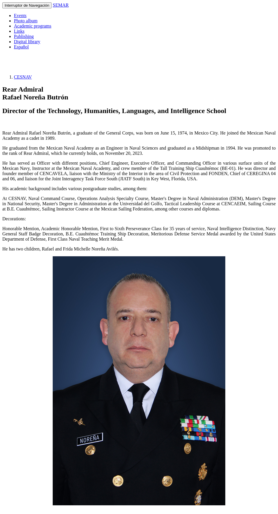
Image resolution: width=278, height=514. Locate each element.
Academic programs (32, 25)
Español (21, 46)
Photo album (25, 20)
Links (19, 31)
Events (20, 15)
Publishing (24, 36)
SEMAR (61, 5)
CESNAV (23, 77)
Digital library (27, 41)
